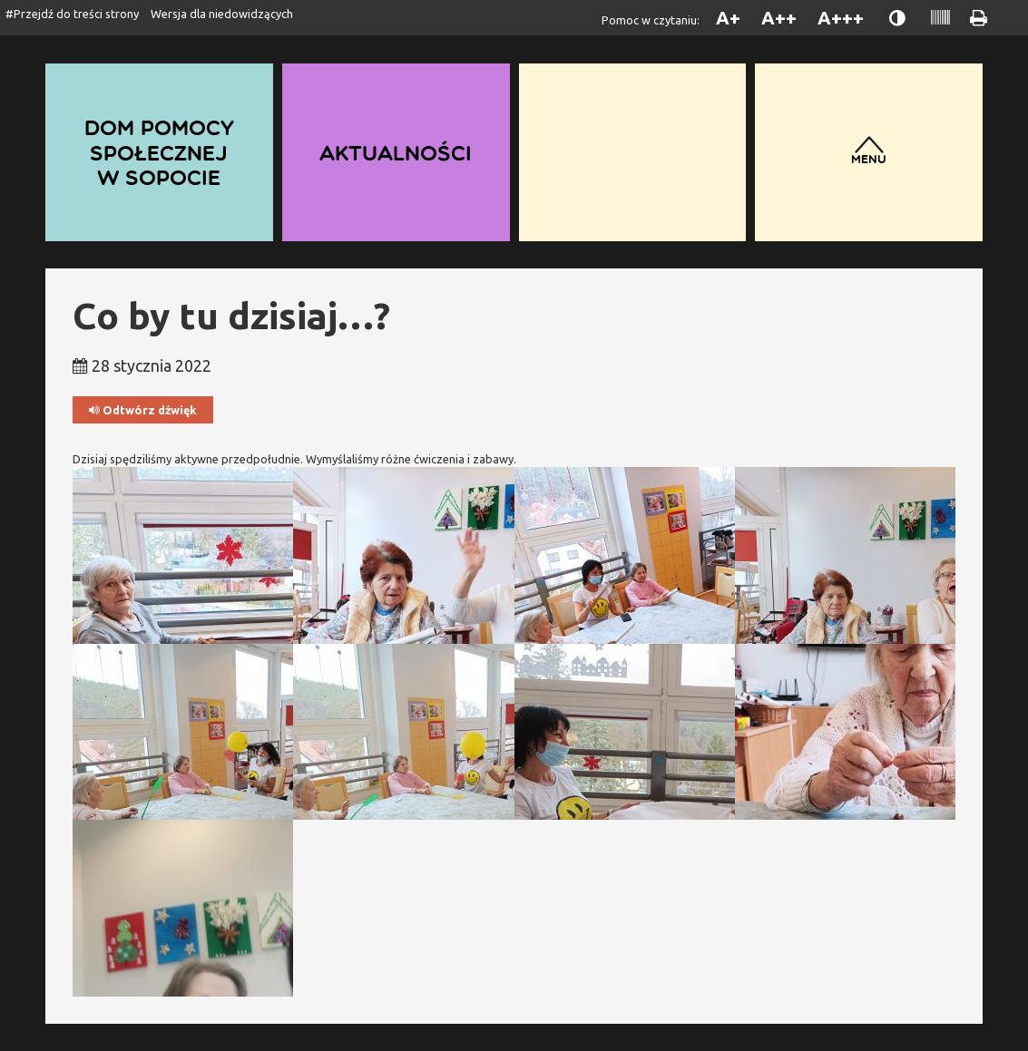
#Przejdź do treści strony (72, 13)
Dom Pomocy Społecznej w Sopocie (159, 152)
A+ (728, 17)
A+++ (841, 17)
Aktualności (395, 153)
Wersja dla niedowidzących (222, 13)
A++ (779, 17)
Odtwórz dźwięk (143, 410)
